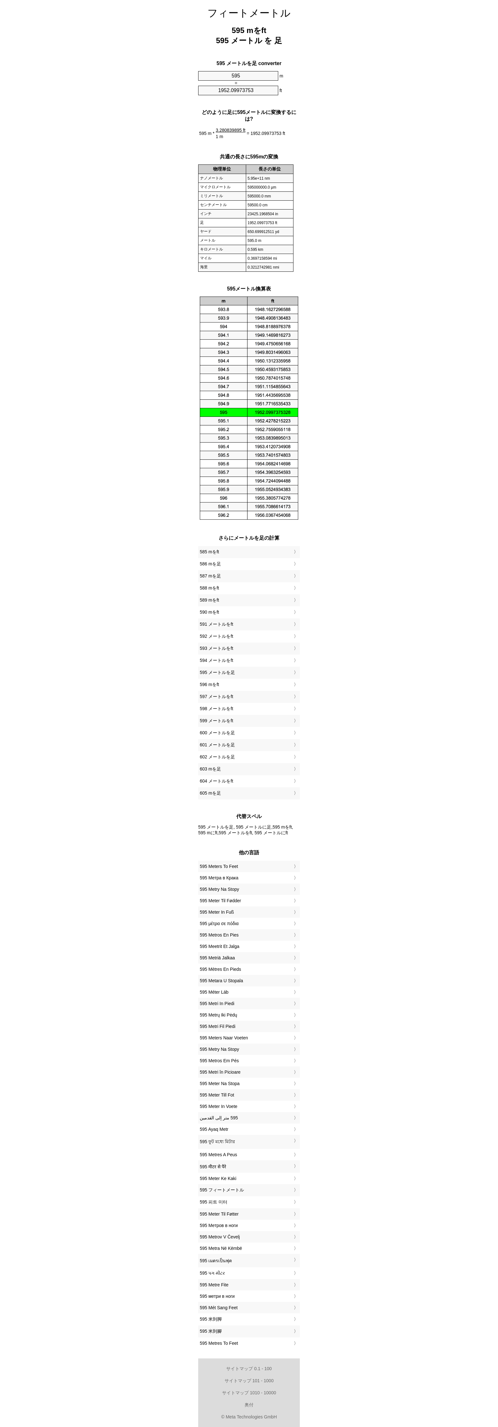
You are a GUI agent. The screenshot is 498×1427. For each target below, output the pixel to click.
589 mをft (209, 600)
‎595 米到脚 (211, 1319)
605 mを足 (210, 793)
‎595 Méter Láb (214, 992)
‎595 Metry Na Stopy (219, 889)
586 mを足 (210, 563)
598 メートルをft (216, 708)
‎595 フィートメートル (222, 1189)
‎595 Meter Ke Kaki (218, 1178)
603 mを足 (210, 768)
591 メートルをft (216, 624)
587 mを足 (210, 575)
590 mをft (209, 612)
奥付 (249, 1404)
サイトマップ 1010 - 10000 (249, 1392)
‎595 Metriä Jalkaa (217, 957)
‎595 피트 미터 (213, 1201)
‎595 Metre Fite (214, 1284)
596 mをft (209, 684)
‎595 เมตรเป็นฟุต (216, 1260)
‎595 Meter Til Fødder (220, 900)
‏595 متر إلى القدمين (219, 1117)
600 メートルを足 (217, 732)
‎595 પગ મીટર (212, 1273)
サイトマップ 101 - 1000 (249, 1380)
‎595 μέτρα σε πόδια (219, 923)
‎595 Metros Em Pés (219, 1060)
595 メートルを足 (217, 672)
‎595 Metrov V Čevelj (220, 1236)
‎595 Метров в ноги (219, 1225)
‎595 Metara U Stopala (221, 980)
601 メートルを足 (217, 744)
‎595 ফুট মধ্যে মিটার (217, 1141)
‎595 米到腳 (211, 1331)
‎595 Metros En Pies (219, 934)
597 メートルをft (216, 696)
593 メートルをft (216, 648)
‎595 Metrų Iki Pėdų (218, 1014)
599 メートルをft (216, 720)
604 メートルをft (216, 781)
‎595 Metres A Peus (218, 1154)
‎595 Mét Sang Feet (219, 1307)
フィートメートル (249, 13)
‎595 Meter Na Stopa (219, 1083)
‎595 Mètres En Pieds (220, 969)
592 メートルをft (216, 636)
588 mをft (209, 587)
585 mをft (209, 551)
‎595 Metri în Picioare (220, 1072)
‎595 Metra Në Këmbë (221, 1248)
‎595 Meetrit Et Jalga (219, 946)
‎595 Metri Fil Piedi (217, 1026)
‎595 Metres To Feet (219, 1343)
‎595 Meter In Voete (218, 1106)
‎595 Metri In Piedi (217, 1003)
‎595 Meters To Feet (219, 866)
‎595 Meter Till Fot (217, 1094)
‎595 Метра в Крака (219, 877)
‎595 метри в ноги (217, 1296)
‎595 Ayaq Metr (214, 1129)
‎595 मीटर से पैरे (213, 1166)
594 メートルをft (216, 660)
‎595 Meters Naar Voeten (224, 1037)
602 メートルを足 (217, 756)
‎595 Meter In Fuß (217, 912)
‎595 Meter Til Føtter (219, 1214)
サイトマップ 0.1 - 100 (249, 1368)
